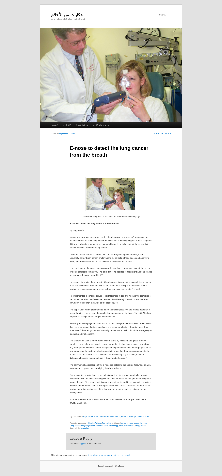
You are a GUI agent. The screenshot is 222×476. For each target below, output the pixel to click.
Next (168, 133)
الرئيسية (55, 125)
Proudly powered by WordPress (111, 466)
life (141, 423)
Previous (158, 133)
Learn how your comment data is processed (109, 455)
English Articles (94, 423)
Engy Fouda (141, 426)
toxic (121, 426)
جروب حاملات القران (101, 125)
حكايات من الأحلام (67, 14)
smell (105, 426)
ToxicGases (128, 426)
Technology (107, 423)
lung (145, 423)
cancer (124, 423)
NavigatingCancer (88, 426)
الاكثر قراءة (67, 125)
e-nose (130, 423)
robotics (99, 426)
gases (136, 423)
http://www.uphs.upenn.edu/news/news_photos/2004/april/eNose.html (116, 416)
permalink (85, 428)
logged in (82, 444)
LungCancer (75, 426)
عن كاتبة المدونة (82, 125)
